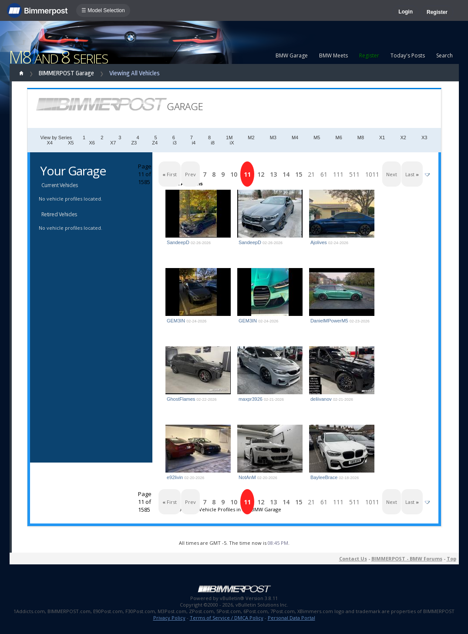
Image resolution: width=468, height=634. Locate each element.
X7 (113, 142)
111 (338, 174)
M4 (295, 137)
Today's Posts (408, 55)
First (169, 174)
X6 (91, 142)
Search (444, 55)
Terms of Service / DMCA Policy (226, 617)
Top (451, 558)
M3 (273, 137)
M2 (251, 137)
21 (311, 174)
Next (391, 174)
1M (229, 137)
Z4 (155, 142)
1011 (372, 174)
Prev (190, 174)
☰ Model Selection (103, 10)
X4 (50, 142)
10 (233, 174)
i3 (175, 142)
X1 (382, 137)
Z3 (134, 142)
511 (354, 174)
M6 (338, 137)
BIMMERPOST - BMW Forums (406, 558)
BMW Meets (333, 55)
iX (232, 142)
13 (273, 174)
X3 (424, 137)
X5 (71, 142)
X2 (403, 137)
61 (323, 174)
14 (286, 174)
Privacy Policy (169, 617)
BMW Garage (292, 55)
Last (412, 174)
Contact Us (353, 558)
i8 (213, 142)
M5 (316, 137)
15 (298, 174)
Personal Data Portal (291, 617)
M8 (360, 137)
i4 (194, 142)
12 (260, 174)
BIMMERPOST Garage (66, 73)
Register (437, 12)
